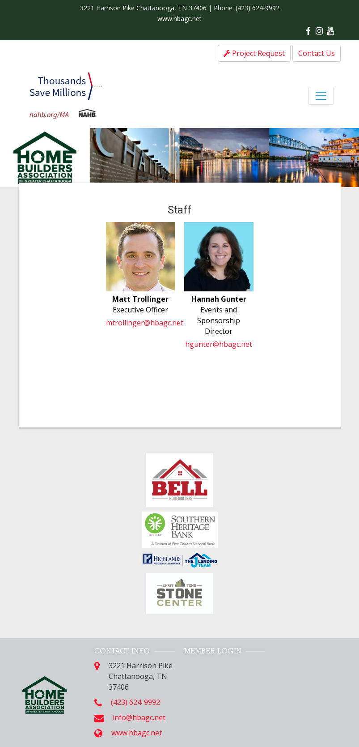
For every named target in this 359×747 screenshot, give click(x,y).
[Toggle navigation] (321, 96)
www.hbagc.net (179, 18)
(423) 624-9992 (257, 8)
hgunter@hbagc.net (218, 344)
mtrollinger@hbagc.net (144, 323)
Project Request (254, 53)
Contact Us (316, 53)
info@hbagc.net (139, 717)
